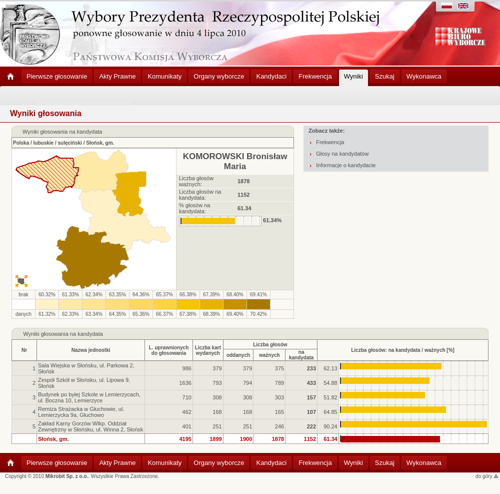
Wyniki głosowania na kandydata (63, 334)
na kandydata (301, 354)
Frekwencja (330, 142)
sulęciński (70, 143)
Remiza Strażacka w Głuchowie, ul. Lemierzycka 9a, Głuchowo (81, 412)
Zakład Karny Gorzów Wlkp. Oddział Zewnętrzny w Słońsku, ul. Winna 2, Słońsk (90, 426)
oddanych (238, 355)
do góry (487, 476)
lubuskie (44, 143)
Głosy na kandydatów (342, 154)
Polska (21, 143)
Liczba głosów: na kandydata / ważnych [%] (402, 350)
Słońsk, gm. (100, 143)
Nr (24, 350)
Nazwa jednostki (91, 350)
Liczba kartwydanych (208, 350)
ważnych (269, 355)
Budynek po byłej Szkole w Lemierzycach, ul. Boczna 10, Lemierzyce (89, 397)
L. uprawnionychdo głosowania (168, 350)
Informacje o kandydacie (346, 165)
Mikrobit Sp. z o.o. (67, 476)
